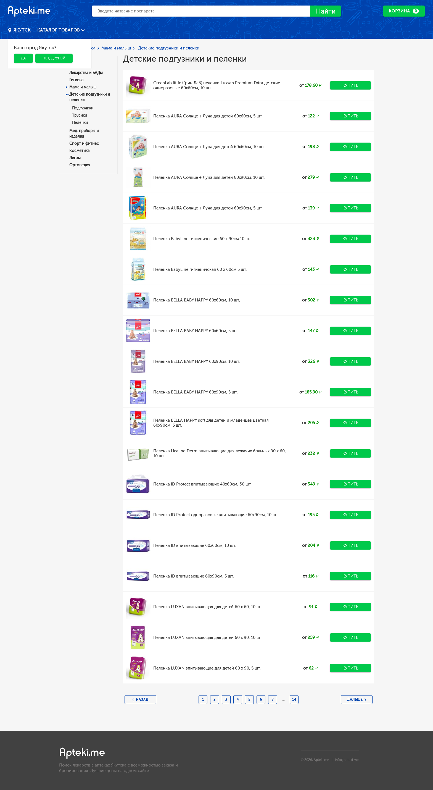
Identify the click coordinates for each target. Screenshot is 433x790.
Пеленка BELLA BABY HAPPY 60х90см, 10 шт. (196, 361)
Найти (326, 11)
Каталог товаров (59, 30)
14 (294, 700)
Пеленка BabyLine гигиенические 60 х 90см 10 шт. (202, 238)
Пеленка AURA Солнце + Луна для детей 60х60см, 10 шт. (209, 146)
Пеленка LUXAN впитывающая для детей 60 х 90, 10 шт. (208, 637)
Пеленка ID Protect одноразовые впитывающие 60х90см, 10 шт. (216, 514)
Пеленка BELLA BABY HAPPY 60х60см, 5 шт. (195, 330)
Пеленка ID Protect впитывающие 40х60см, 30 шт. (202, 484)
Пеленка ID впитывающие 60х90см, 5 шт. (193, 576)
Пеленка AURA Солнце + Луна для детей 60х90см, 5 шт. (208, 208)
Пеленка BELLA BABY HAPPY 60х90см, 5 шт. (195, 392)
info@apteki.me (347, 760)
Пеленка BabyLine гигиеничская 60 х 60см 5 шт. (200, 269)
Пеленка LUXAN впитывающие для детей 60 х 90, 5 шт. (207, 668)
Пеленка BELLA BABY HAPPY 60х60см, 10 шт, (196, 300)
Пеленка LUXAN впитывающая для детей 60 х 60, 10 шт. (208, 606)
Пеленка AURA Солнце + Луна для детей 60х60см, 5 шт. (208, 116)
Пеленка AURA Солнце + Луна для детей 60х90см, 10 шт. (209, 177)
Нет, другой (54, 58)
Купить (350, 85)
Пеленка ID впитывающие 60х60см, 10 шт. (194, 545)
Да (23, 58)
